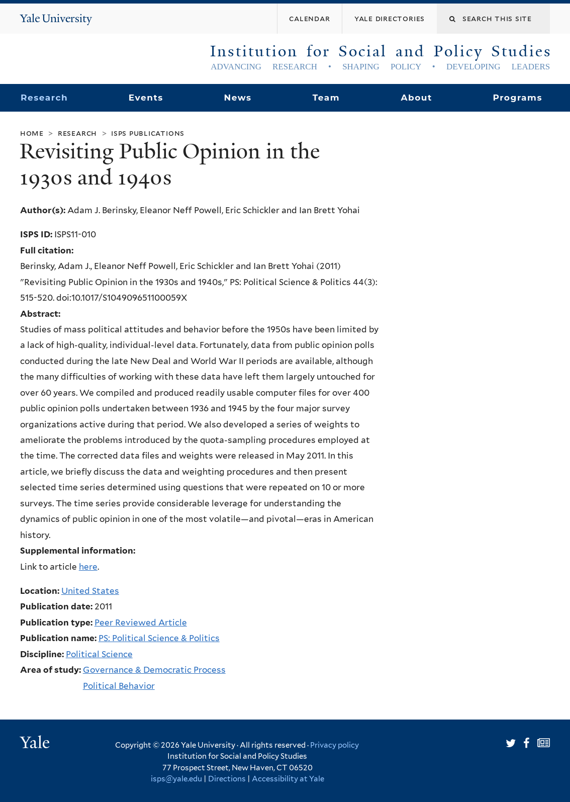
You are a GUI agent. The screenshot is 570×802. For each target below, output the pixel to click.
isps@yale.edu (176, 778)
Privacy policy (334, 745)
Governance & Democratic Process (154, 670)
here (88, 567)
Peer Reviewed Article (140, 622)
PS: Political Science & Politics (159, 638)
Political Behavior (119, 686)
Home (32, 133)
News (237, 98)
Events (146, 98)
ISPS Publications (147, 133)
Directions (227, 778)
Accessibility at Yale (288, 778)
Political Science (99, 654)
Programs (517, 98)
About (416, 98)
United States (90, 591)
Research (44, 98)
